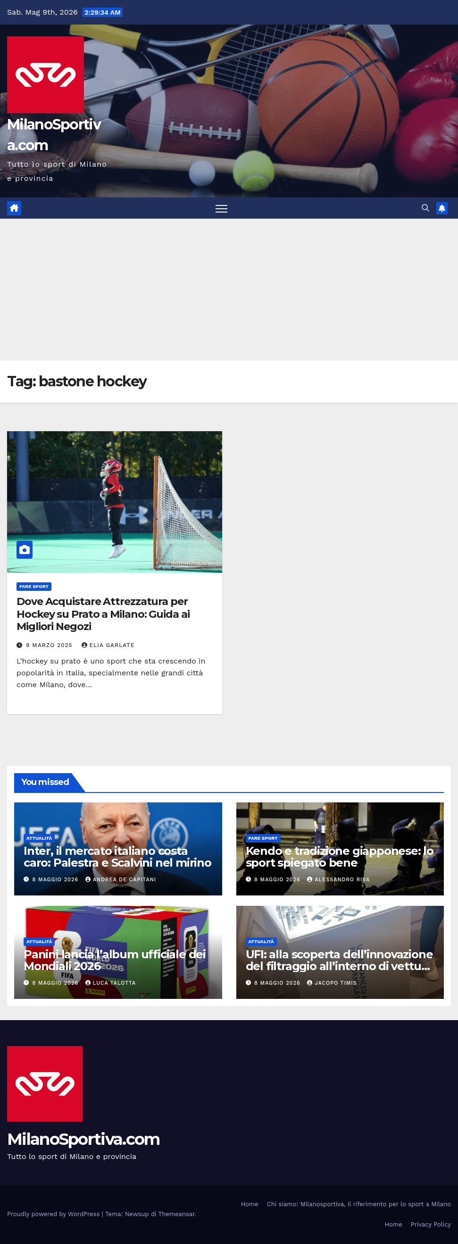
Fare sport (34, 586)
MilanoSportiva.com (83, 1139)
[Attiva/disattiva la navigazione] (221, 208)
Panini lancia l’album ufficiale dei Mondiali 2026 (115, 960)
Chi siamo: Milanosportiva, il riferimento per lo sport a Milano (359, 1204)
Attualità (39, 838)
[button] (425, 208)
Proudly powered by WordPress (54, 1214)
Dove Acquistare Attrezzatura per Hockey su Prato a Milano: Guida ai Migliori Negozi (103, 614)
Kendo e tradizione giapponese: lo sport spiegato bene (339, 856)
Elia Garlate (108, 645)
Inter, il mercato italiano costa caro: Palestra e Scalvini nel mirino (117, 856)
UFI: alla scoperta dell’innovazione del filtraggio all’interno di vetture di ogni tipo (339, 966)
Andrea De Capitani (120, 880)
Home (249, 1204)
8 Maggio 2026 (57, 880)
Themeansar (176, 1214)
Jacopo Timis (332, 983)
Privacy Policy (431, 1224)
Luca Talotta (110, 983)
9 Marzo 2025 (50, 645)
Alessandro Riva (338, 880)
